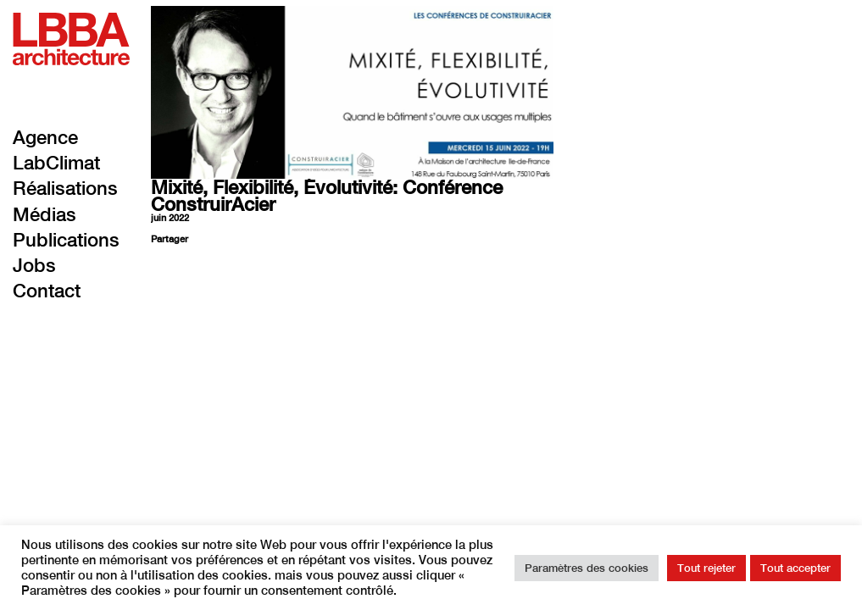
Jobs (34, 265)
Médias (44, 214)
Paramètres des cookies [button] (586, 568)
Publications (66, 240)
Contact (47, 291)
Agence (45, 137)
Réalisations (65, 188)
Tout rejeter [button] (706, 568)
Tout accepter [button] (795, 568)
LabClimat (56, 163)
